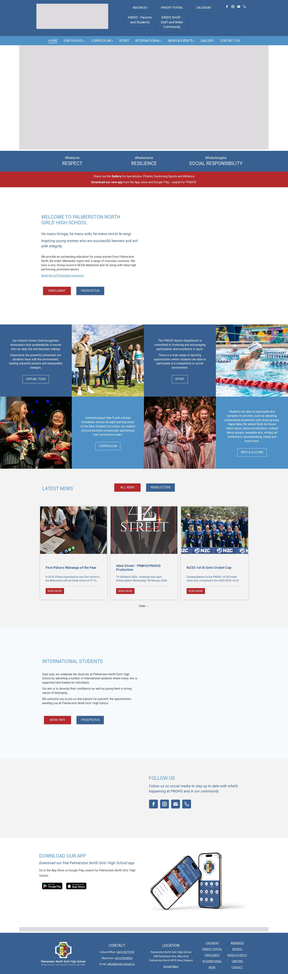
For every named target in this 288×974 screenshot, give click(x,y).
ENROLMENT (57, 290)
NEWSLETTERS (161, 487)
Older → (144, 606)
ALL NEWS (128, 487)
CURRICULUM (108, 446)
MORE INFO (57, 720)
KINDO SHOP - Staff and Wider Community (172, 22)
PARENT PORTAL (172, 7)
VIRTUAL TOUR (35, 379)
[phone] (245, 7)
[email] (239, 7)
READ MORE (55, 591)
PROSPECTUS (90, 290)
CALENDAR (203, 7)
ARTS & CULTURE (252, 452)
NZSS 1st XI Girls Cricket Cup (209, 568)
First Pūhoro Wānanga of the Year (71, 568)
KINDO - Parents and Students (140, 19)
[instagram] (233, 7)
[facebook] (227, 7)
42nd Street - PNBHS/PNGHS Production (138, 568)
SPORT (179, 379)
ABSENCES (140, 7)
